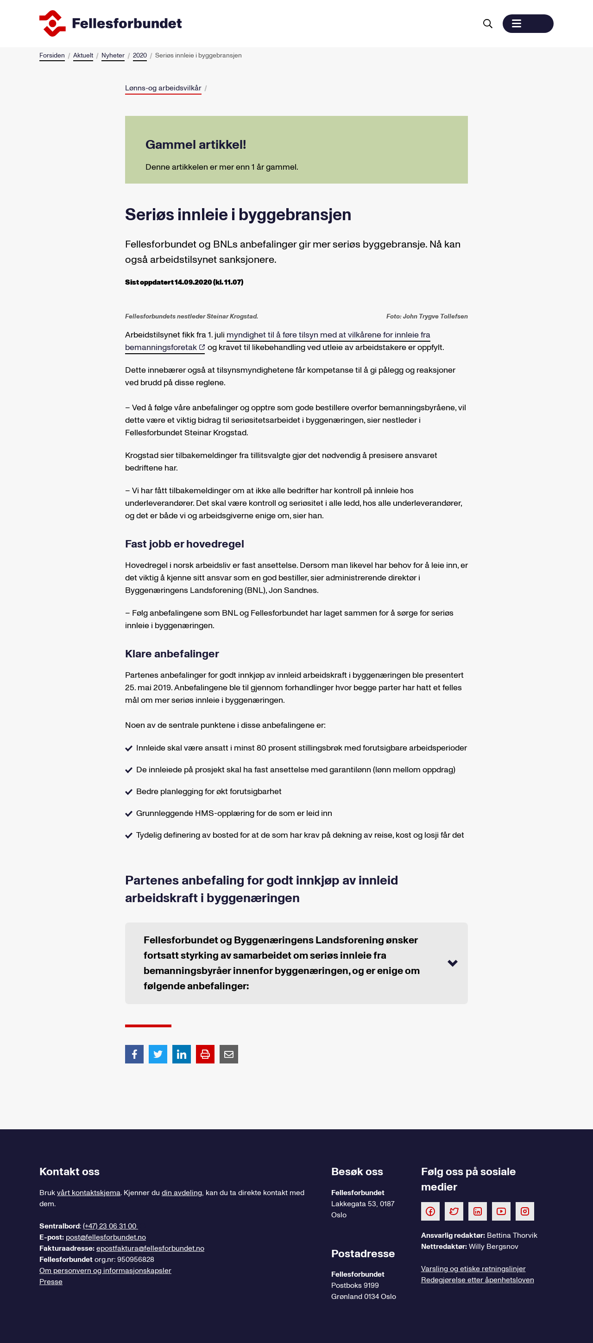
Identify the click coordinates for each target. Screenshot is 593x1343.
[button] (528, 23)
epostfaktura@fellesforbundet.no (150, 1248)
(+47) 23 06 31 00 (110, 1226)
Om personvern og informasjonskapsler (105, 1271)
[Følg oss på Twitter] (454, 1211)
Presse (51, 1282)
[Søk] (488, 23)
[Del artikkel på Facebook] (134, 1054)
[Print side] (205, 1054)
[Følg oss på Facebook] (430, 1211)
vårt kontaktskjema (88, 1193)
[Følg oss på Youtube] (501, 1211)
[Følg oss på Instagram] (525, 1211)
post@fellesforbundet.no (106, 1237)
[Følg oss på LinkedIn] (477, 1211)
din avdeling (182, 1193)
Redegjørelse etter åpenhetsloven (477, 1280)
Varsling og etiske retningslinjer (473, 1269)
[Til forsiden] (256, 23)
